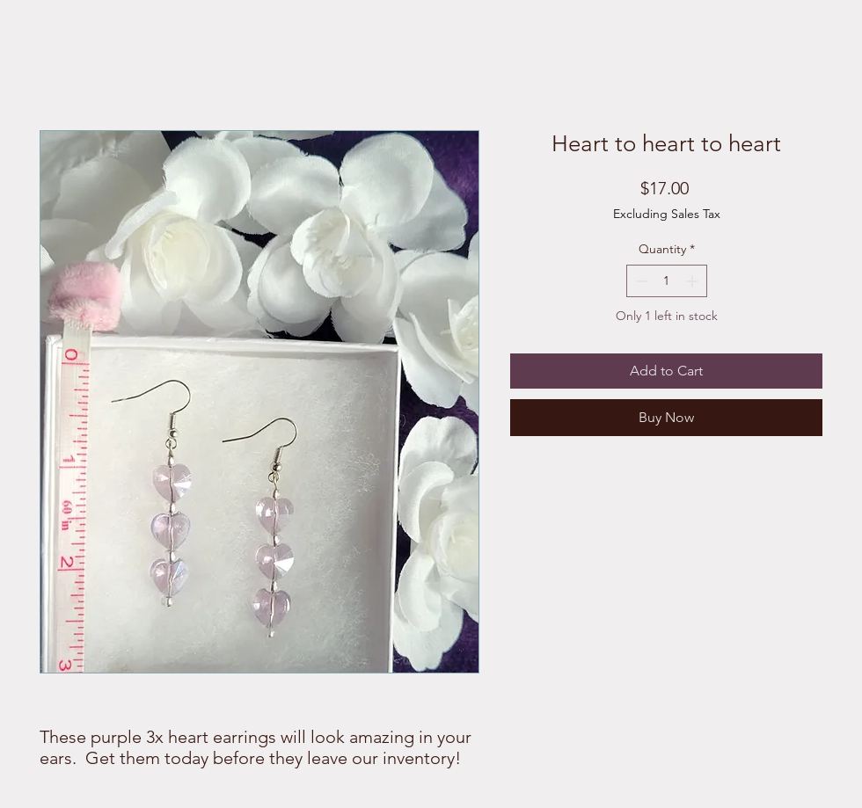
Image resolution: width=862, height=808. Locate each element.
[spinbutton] (667, 281)
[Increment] (694, 281)
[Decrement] (640, 281)
